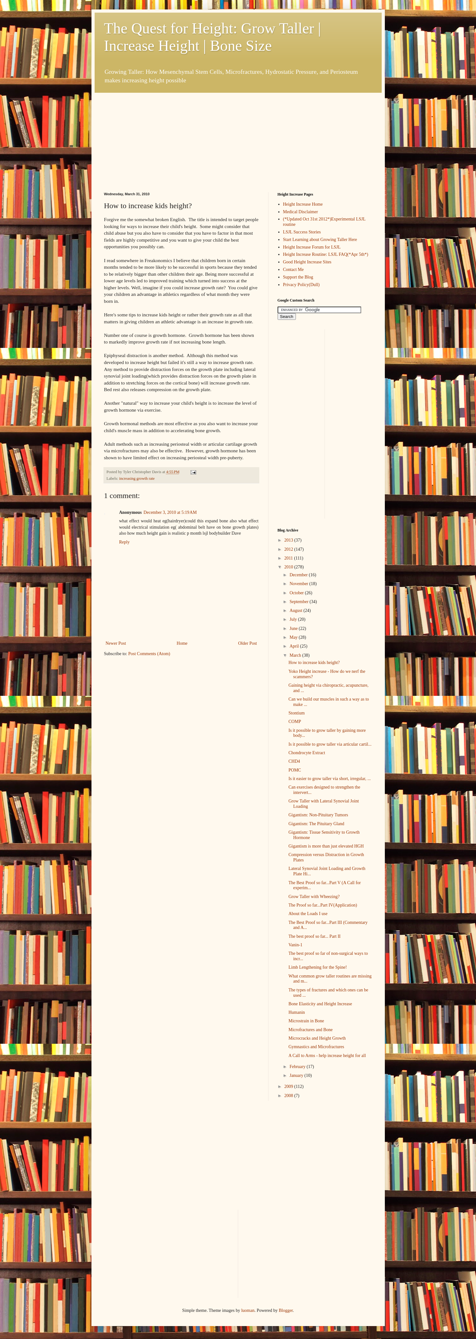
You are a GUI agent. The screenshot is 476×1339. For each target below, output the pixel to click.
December (299, 575)
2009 (289, 1086)
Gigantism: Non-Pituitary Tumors (318, 815)
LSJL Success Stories (302, 232)
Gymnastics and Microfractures (316, 1046)
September (299, 601)
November (299, 583)
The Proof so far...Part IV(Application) (322, 905)
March (296, 655)
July (294, 619)
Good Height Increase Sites (307, 262)
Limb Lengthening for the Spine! (317, 967)
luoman (248, 1310)
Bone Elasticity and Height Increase (320, 1003)
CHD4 (294, 761)
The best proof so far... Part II (314, 936)
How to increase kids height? (314, 662)
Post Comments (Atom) (149, 653)
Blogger (286, 1310)
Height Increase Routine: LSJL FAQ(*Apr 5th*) (325, 254)
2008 (289, 1095)
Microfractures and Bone (310, 1029)
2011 (289, 558)
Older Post (247, 643)
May (294, 637)
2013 (289, 540)
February (298, 1066)
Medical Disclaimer (300, 211)
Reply (124, 542)
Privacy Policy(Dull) (301, 284)
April (295, 646)
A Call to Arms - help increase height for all (327, 1055)
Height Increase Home (303, 204)
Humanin (296, 1012)
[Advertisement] (151, 132)
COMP (294, 721)
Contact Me (293, 269)
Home (182, 643)
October (297, 592)
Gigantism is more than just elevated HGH (326, 846)
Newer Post (116, 643)
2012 (289, 549)
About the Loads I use (307, 913)
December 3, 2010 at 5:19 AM (170, 512)
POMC (294, 770)
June (294, 628)
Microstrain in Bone (306, 1021)
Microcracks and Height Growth (317, 1038)
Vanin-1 (295, 945)
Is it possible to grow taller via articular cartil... (329, 744)
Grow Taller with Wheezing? (313, 896)
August (296, 610)
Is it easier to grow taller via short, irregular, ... (329, 778)
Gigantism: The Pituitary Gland (316, 823)
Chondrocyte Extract (306, 752)
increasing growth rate (137, 478)
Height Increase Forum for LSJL (312, 247)
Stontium (296, 713)
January (297, 1075)
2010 (289, 567)
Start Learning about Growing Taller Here (320, 239)
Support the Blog (298, 277)
